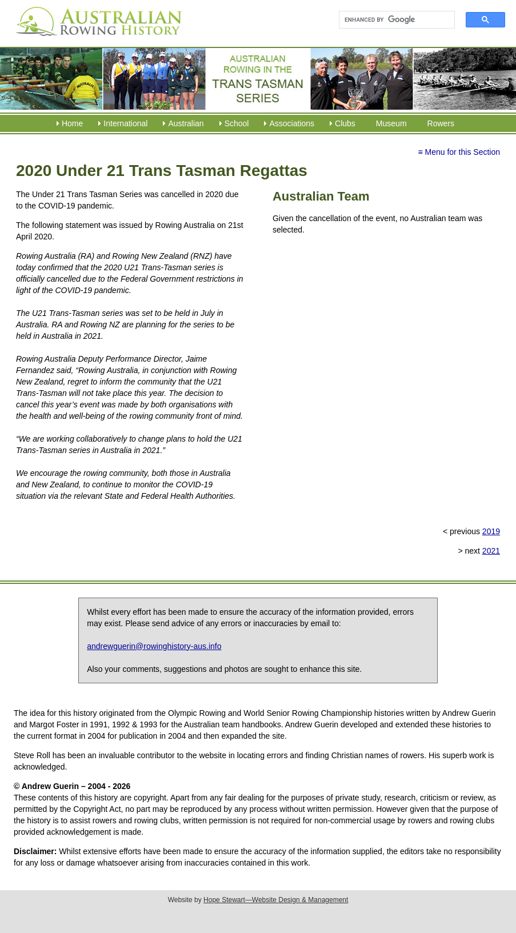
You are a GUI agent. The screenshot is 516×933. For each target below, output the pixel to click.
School (237, 123)
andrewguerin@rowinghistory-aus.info (154, 646)
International (125, 123)
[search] (392, 20)
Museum (391, 123)
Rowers (440, 123)
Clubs (345, 123)
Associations (291, 123)
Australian (185, 123)
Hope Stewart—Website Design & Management (275, 900)
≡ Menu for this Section (459, 152)
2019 (491, 531)
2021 (491, 550)
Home (72, 123)
